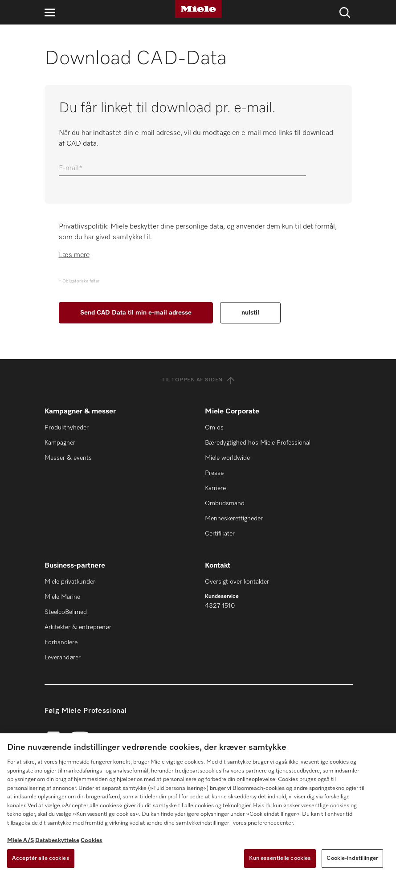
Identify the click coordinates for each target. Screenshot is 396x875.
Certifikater (220, 534)
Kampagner (60, 443)
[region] (198, 804)
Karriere (215, 488)
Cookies (91, 840)
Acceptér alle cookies (40, 858)
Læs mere (74, 255)
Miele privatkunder (70, 582)
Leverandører (63, 657)
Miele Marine (62, 597)
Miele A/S (20, 840)
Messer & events (68, 458)
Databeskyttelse (57, 840)
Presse (214, 473)
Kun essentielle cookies (280, 858)
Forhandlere (61, 642)
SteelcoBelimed (66, 612)
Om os (214, 428)
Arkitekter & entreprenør (78, 627)
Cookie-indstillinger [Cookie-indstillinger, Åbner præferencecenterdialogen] (352, 858)
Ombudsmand (225, 503)
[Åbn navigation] (50, 12)
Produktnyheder (67, 428)
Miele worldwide (227, 458)
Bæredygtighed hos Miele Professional (257, 443)
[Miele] (198, 9)
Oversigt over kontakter (237, 582)
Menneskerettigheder (234, 518)
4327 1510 (220, 606)
